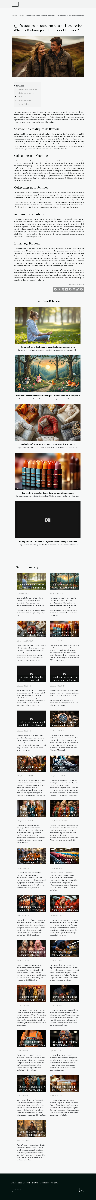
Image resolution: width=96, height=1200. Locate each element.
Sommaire (20, 85)
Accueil (14, 16)
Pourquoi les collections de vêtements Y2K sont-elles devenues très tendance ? (64, 816)
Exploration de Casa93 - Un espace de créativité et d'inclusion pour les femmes (32, 771)
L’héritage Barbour (23, 104)
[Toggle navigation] (15, 4)
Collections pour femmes (25, 97)
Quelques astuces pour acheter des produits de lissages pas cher (64, 1089)
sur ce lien (81, 139)
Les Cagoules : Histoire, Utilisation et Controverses (64, 1044)
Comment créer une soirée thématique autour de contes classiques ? (48, 395)
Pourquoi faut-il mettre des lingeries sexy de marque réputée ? (48, 541)
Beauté (35, 1183)
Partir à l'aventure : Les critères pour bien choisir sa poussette (32, 1134)
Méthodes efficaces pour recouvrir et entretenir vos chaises (48, 444)
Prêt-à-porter (24, 1183)
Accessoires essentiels (24, 100)
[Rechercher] (45, 1190)
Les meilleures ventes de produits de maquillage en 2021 (48, 493)
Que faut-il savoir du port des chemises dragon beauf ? (32, 1089)
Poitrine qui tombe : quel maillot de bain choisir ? (32, 723)
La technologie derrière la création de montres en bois (65, 725)
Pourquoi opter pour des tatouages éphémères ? (64, 998)
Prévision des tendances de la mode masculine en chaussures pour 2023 (31, 862)
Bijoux (13, 1183)
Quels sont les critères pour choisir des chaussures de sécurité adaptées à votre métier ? (65, 956)
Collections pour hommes (26, 93)
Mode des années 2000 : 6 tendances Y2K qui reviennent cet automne (32, 954)
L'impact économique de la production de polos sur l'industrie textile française (64, 864)
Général (21, 16)
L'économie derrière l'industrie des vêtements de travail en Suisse (65, 909)
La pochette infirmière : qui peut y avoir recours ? (32, 1043)
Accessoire (44, 1183)
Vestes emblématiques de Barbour (28, 89)
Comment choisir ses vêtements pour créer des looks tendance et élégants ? (32, 1001)
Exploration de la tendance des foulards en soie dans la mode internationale (32, 816)
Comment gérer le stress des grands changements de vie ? (48, 347)
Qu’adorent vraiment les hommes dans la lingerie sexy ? (64, 680)
